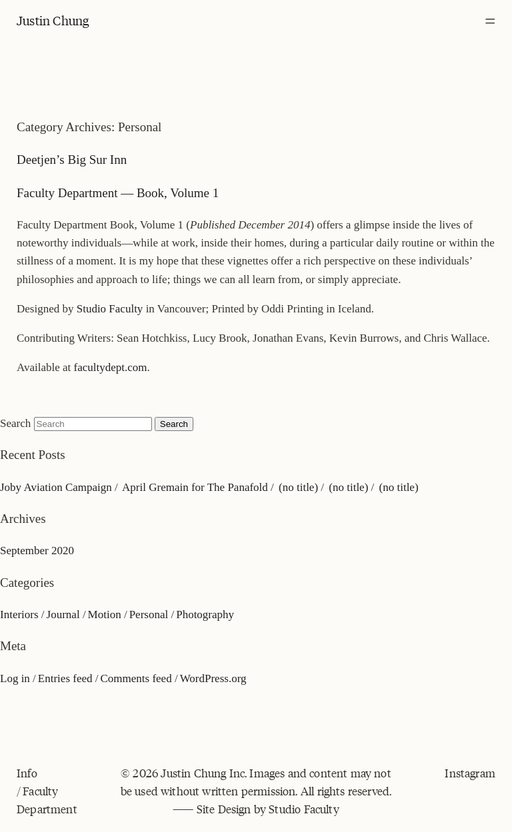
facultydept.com (110, 367)
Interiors (19, 614)
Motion (104, 614)
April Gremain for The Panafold (195, 487)
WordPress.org (213, 678)
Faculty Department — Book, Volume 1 (118, 193)
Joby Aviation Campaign (56, 487)
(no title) (298, 487)
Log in (15, 678)
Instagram (470, 773)
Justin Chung (53, 20)
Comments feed (135, 678)
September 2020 (37, 550)
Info (27, 773)
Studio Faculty (110, 308)
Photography (205, 614)
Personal (149, 614)
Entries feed (65, 678)
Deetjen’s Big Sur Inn (72, 160)
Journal (63, 614)
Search (15, 423)
